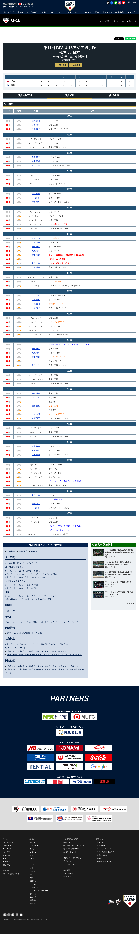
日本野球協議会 (69, 873)
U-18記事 (105, 21)
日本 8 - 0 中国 (31, 585)
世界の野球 (101, 846)
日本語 (129, 2)
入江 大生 (36, 165)
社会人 (32, 849)
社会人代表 (7, 846)
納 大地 (36, 198)
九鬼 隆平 (36, 157)
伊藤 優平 (36, 125)
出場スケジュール (69, 852)
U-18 (15, 20)
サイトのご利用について (106, 852)
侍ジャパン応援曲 (69, 864)
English (134, 2)
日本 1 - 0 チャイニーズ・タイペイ (40, 596)
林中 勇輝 (36, 161)
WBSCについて (69, 877)
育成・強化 (101, 842)
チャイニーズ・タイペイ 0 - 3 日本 (41, 574)
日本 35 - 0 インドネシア (36, 577)
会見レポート (35, 887)
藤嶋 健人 (36, 504)
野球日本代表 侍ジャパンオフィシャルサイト (19, 5)
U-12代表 (6, 862)
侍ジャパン (67, 842)
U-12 (32, 865)
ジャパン (33, 842)
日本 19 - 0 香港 (33, 571)
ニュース (33, 897)
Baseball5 (33, 871)
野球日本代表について (71, 849)
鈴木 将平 (36, 129)
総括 (31, 874)
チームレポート (35, 884)
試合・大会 (119, 21)
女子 (31, 868)
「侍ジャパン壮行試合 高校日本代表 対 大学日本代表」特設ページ (37, 651)
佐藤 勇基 (36, 202)
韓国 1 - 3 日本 (31, 588)
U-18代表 (6, 855)
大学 (31, 855)
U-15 (32, 862)
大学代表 (6, 852)
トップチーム (8, 842)
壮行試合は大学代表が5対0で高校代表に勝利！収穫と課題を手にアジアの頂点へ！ (44, 654)
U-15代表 (6, 858)
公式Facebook (102, 855)
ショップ (33, 903)
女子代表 (6, 865)
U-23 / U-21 (7, 849)
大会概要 (62, 65)
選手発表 (33, 900)
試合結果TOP (25, 95)
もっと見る (129, 603)
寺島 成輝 (36, 194)
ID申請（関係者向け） (105, 862)
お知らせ (33, 894)
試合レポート (35, 881)
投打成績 (114, 95)
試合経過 (69, 95)
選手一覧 (132, 21)
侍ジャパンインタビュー (39, 891)
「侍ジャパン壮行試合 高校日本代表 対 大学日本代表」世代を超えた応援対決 (42, 666)
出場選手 (76, 65)
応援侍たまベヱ (69, 861)
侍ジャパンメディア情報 (72, 858)
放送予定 (35, 551)
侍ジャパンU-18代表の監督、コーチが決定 (25, 633)
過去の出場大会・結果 (11, 874)
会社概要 (66, 870)
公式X (99, 858)
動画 (31, 878)
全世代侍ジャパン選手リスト (73, 846)
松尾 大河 (36, 121)
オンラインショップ (104, 849)
